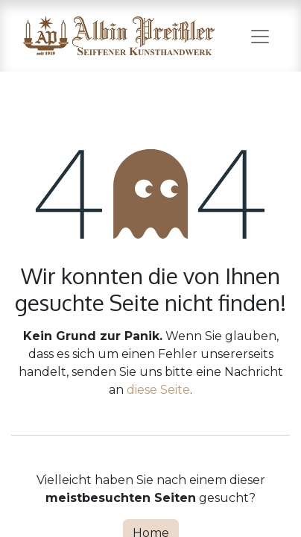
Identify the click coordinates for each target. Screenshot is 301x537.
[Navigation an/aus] (260, 35)
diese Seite (158, 390)
